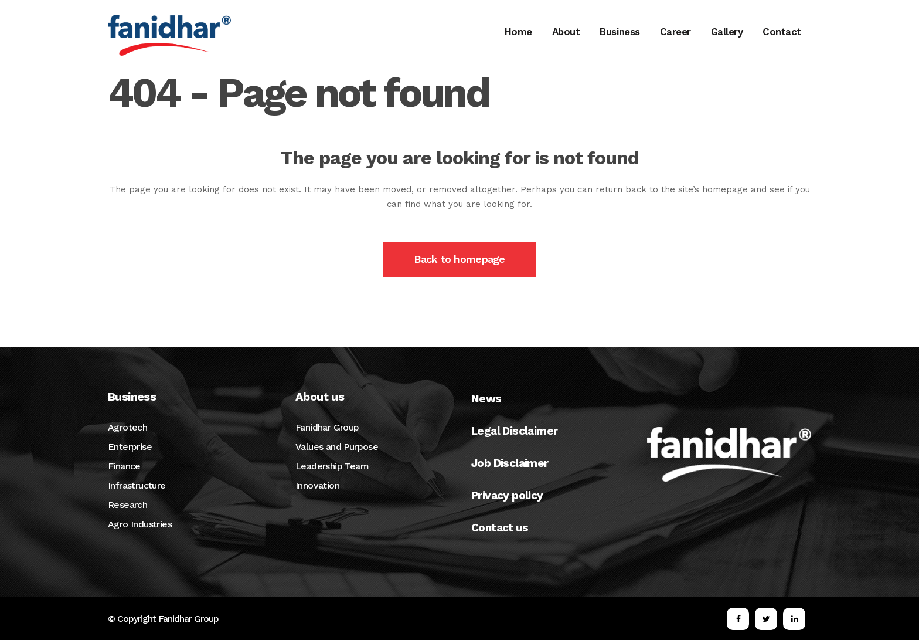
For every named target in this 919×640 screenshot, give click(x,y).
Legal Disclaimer (514, 431)
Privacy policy (507, 495)
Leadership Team (332, 466)
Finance (124, 466)
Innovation (317, 485)
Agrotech (127, 427)
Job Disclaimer (510, 463)
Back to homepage (459, 259)
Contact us (499, 527)
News (486, 398)
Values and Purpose (336, 446)
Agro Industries (140, 524)
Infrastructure (137, 485)
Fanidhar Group (327, 427)
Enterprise (130, 446)
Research (127, 504)
